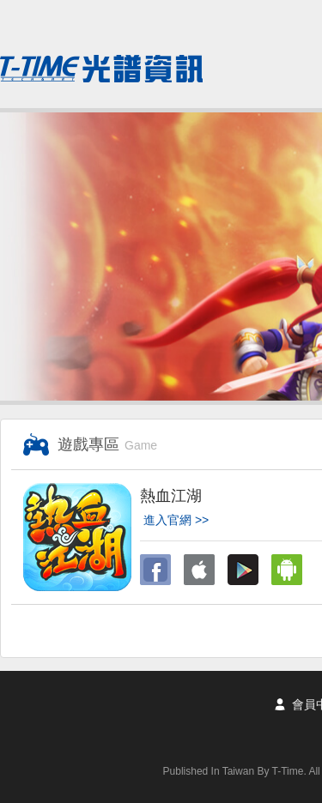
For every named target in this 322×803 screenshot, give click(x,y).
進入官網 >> (176, 520)
